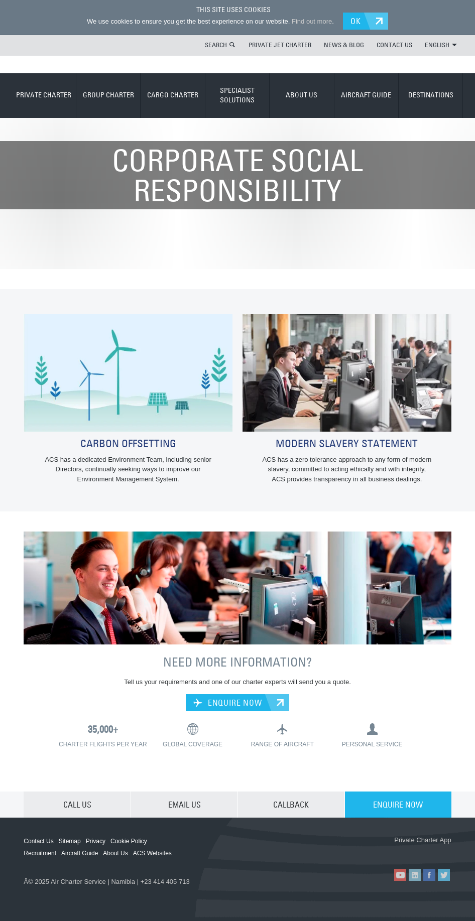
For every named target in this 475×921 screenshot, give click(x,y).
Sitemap (70, 841)
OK (355, 21)
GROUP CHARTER (108, 94)
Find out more (312, 21)
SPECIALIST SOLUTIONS (237, 95)
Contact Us (38, 841)
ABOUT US (301, 94)
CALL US (77, 805)
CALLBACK (291, 805)
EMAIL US (184, 805)
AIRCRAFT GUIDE (366, 94)
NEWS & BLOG (344, 45)
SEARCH (216, 45)
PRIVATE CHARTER (43, 94)
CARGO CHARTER (172, 94)
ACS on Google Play (423, 851)
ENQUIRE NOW (227, 703)
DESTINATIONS (430, 94)
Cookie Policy (128, 841)
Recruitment (40, 853)
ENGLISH (441, 45)
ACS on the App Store (363, 851)
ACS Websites (152, 853)
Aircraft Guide (79, 853)
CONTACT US (394, 45)
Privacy (95, 841)
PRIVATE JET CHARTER (280, 45)
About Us (115, 853)
